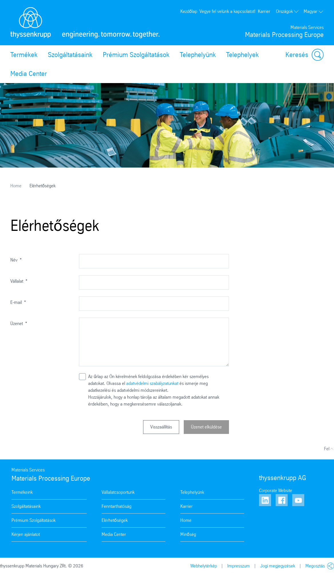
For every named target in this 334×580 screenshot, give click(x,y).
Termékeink (22, 492)
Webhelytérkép (203, 566)
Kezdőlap (188, 11)
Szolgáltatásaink (70, 55)
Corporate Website (275, 490)
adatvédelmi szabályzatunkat (152, 383)
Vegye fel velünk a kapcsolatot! (227, 11)
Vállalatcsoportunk (118, 492)
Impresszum (238, 566)
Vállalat (18, 281)
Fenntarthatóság (116, 506)
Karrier (264, 11)
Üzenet (18, 323)
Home (15, 185)
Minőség (188, 534)
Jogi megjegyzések (277, 566)
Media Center (28, 74)
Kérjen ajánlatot (25, 534)
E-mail (18, 302)
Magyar (314, 11)
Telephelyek (242, 55)
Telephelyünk (198, 55)
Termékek (23, 55)
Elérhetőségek (115, 520)
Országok (287, 11)
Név (16, 260)
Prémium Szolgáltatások (136, 55)
